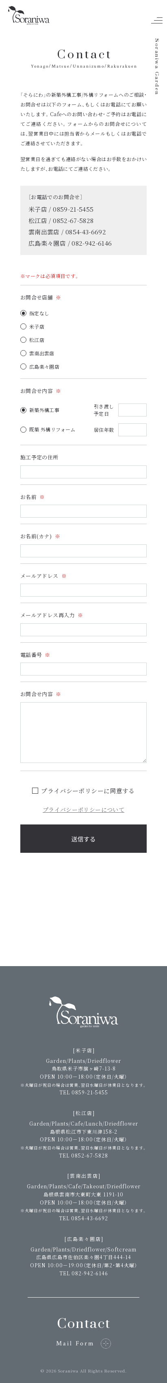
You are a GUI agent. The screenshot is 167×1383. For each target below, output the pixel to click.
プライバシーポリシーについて (83, 809)
